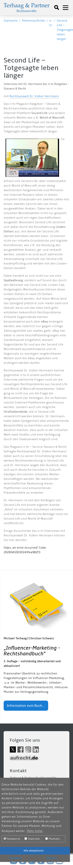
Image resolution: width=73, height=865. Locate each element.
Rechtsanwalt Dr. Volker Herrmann (34, 96)
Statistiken (33, 839)
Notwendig (13, 839)
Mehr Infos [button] (35, 831)
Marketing (54, 839)
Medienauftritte (33, 21)
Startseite (11, 21)
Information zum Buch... (26, 706)
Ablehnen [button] (52, 858)
